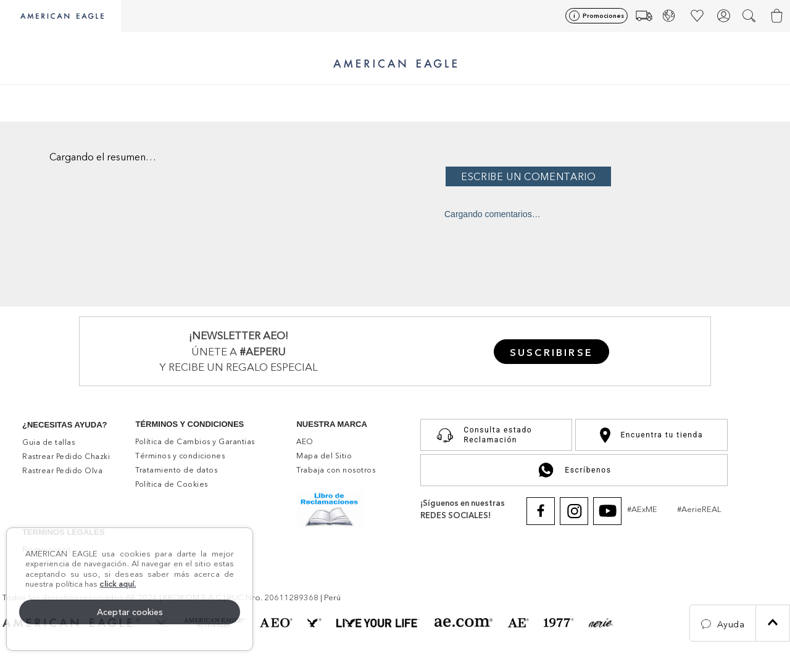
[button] (750, 16)
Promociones (603, 16)
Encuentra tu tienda (651, 435)
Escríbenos (573, 470)
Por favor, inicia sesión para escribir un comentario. (614, 176)
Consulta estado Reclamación (481, 435)
